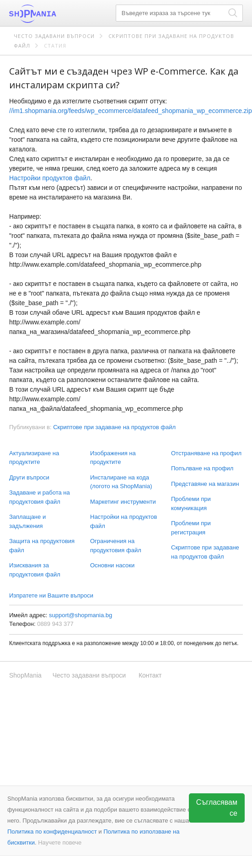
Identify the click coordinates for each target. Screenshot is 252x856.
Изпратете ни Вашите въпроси (51, 595)
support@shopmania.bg (80, 615)
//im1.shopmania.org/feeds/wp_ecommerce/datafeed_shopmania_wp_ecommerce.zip (130, 110)
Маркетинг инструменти (123, 501)
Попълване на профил (202, 468)
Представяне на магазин (205, 483)
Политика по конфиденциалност (52, 831)
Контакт (150, 675)
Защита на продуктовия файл (42, 546)
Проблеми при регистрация (191, 528)
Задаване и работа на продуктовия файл (39, 497)
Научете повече (59, 842)
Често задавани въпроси (54, 35)
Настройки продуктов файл (50, 178)
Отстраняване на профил (206, 453)
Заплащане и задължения (27, 521)
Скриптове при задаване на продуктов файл (205, 552)
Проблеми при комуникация (191, 503)
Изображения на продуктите (113, 458)
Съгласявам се (216, 807)
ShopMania (55, 14)
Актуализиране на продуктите (34, 458)
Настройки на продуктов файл (123, 521)
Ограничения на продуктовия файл (115, 546)
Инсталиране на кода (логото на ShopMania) (121, 482)
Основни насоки (112, 565)
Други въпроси (29, 477)
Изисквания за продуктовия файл (34, 570)
